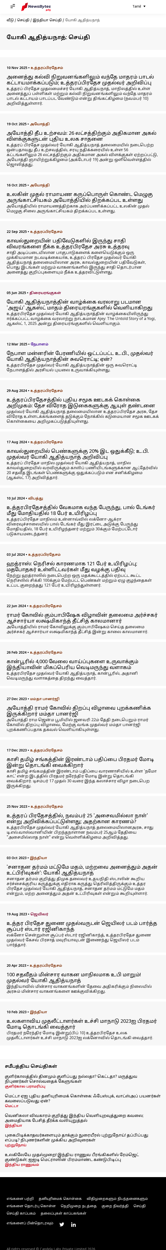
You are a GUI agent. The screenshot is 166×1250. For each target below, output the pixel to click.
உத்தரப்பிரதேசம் (47, 68)
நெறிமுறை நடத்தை (79, 1206)
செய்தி (23, 20)
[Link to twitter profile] (62, 1224)
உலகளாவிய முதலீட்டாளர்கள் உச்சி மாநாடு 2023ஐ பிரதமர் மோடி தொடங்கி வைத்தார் (82, 1024)
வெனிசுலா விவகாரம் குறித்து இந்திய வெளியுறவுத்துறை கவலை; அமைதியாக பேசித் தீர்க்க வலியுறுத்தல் (74, 1118)
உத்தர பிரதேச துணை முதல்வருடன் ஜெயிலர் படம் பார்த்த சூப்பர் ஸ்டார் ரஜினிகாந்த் (82, 926)
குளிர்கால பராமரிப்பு (25, 1087)
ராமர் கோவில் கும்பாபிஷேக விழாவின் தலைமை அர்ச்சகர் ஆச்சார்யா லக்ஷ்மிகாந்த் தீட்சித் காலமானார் (82, 618)
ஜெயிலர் (39, 914)
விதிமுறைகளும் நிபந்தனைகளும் (117, 1199)
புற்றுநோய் (15, 1145)
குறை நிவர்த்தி (115, 1206)
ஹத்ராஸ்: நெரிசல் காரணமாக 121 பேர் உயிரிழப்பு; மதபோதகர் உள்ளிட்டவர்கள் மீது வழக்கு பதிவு (72, 567)
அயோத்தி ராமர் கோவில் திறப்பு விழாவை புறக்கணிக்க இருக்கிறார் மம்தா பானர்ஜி (79, 711)
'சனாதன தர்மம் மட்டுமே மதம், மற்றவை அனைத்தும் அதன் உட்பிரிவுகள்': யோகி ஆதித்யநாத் (82, 870)
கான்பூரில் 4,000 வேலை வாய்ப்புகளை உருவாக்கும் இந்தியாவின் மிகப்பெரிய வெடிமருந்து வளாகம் (72, 665)
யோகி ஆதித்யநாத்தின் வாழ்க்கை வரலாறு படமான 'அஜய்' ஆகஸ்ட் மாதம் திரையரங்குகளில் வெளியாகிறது (80, 305)
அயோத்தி (40, 124)
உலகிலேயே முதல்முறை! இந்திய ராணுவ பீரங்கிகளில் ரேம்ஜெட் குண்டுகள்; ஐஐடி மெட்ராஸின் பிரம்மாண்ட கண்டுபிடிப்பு (72, 1157)
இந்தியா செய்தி (47, 20)
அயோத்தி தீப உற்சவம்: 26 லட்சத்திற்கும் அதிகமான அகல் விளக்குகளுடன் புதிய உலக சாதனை (81, 136)
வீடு (10, 20)
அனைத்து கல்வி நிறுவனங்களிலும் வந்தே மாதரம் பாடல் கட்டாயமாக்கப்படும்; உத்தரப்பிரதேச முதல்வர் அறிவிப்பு (80, 80)
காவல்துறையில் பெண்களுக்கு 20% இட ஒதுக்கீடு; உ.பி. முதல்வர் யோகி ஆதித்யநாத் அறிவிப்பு (78, 454)
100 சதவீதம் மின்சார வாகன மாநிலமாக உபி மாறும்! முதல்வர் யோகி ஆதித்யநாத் (74, 978)
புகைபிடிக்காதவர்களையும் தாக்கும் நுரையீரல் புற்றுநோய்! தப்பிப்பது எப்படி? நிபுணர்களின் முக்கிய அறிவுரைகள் (76, 1138)
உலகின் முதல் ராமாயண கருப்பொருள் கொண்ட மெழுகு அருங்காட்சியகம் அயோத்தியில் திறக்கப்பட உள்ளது (80, 198)
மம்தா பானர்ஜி (44, 699)
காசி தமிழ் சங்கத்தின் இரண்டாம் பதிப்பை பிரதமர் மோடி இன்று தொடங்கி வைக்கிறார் (80, 763)
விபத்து (35, 499)
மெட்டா (11, 1106)
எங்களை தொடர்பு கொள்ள (31, 1206)
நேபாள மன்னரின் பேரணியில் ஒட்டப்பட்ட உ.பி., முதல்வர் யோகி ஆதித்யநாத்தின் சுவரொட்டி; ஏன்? (80, 357)
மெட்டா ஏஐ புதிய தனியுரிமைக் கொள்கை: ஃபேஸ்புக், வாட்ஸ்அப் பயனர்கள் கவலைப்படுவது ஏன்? (83, 1099)
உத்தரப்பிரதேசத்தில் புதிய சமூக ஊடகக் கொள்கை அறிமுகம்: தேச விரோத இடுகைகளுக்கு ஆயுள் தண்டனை (81, 403)
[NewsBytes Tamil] (36, 7)
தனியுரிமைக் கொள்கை (60, 1199)
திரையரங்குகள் (45, 293)
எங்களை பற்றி (20, 1199)
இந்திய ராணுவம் (22, 1165)
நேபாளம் (39, 344)
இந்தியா (38, 858)
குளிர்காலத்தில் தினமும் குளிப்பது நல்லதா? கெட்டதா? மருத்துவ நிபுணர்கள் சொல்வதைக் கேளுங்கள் (71, 1079)
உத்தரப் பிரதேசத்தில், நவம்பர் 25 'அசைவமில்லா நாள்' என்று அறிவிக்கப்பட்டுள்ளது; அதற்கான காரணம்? (77, 819)
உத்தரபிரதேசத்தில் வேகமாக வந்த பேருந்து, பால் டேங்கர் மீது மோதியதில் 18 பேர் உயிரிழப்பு (81, 511)
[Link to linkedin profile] (73, 1224)
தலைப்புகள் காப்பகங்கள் (63, 1214)
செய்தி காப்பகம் (21, 1214)
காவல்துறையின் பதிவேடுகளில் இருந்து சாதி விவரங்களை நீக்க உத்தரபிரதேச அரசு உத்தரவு (68, 244)
